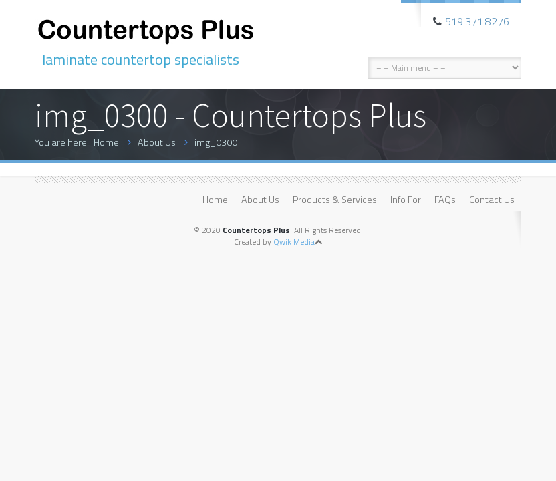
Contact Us (492, 199)
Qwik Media (294, 241)
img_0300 (215, 142)
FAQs (445, 199)
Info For (405, 199)
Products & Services (335, 199)
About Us (157, 142)
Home (106, 142)
